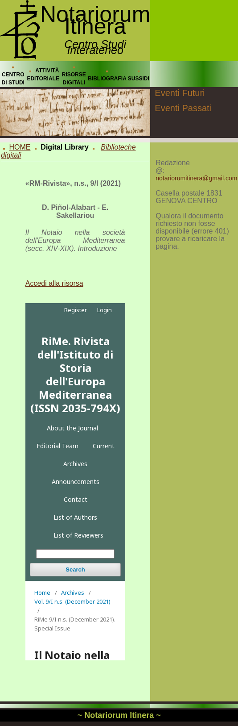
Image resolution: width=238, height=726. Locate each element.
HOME (19, 147)
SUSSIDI (138, 78)
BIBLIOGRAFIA (107, 78)
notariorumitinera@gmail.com (196, 178)
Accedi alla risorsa (54, 283)
